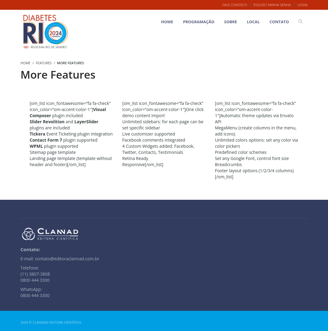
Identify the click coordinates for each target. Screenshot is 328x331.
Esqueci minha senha (272, 4)
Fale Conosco (234, 4)
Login (302, 4)
